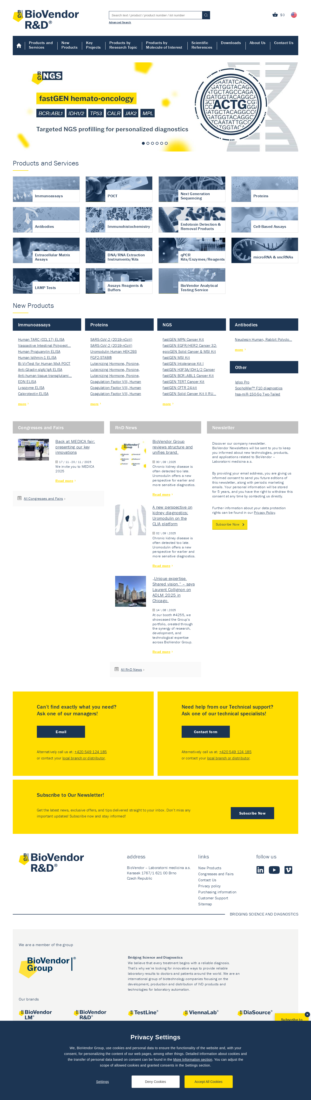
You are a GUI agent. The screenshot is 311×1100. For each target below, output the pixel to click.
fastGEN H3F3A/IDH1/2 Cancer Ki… (189, 370)
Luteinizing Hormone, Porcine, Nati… (114, 364)
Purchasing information (217, 891)
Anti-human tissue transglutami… (45, 375)
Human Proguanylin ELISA (39, 351)
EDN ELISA (27, 381)
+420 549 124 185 (90, 751)
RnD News (126, 427)
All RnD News (131, 669)
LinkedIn (260, 870)
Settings (102, 1082)
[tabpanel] (155, 106)
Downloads (231, 42)
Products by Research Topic (123, 45)
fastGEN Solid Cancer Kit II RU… (189, 393)
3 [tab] (152, 143)
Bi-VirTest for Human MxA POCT (44, 363)
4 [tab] (157, 143)
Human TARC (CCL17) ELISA (41, 339)
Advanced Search (120, 22)
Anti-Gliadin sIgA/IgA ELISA (40, 369)
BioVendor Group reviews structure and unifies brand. (172, 447)
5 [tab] (161, 143)
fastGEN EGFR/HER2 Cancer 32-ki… (190, 346)
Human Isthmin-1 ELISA (37, 357)
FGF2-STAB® (101, 357)
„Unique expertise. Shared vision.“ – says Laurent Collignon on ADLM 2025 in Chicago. (173, 589)
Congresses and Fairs (41, 427)
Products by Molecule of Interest (164, 45)
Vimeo (288, 870)
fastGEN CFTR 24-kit (180, 387)
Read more (64, 480)
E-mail (61, 731)
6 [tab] (166, 143)
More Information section (192, 1059)
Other (241, 367)
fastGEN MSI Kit (176, 357)
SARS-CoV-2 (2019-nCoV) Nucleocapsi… (111, 340)
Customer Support (213, 898)
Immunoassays (34, 325)
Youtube (274, 870)
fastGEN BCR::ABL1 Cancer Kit (188, 375)
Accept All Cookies (209, 1082)
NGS (167, 325)
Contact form (206, 731)
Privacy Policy (264, 512)
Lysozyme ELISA (31, 387)
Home (19, 45)
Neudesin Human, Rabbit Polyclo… (263, 339)
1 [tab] (143, 143)
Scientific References (202, 45)
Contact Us (283, 42)
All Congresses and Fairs (43, 498)
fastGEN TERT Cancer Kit (183, 381)
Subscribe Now (227, 524)
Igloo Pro (242, 382)
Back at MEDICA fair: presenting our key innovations (75, 447)
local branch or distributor (83, 758)
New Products (69, 45)
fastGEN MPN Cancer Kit (183, 339)
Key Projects (93, 45)
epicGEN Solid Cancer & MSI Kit (189, 351)
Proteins (99, 325)
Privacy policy (209, 885)
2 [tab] (147, 143)
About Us (258, 42)
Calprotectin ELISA (33, 393)
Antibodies (246, 325)
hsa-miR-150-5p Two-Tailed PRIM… (257, 394)
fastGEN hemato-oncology (155, 106)
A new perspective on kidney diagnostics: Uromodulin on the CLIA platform (172, 515)
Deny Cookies (155, 1082)
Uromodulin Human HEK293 (113, 351)
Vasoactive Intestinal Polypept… (44, 345)
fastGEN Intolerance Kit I (183, 363)
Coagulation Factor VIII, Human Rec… (115, 382)
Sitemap (205, 904)
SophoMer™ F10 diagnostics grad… (259, 388)
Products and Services (41, 45)
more (22, 404)
